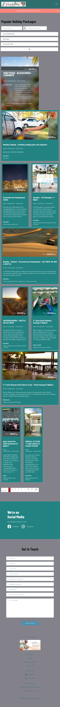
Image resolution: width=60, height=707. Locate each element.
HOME (30, 658)
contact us (30, 665)
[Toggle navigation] (56, 4)
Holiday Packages (30, 662)
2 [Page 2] (12, 489)
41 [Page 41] (28, 489)
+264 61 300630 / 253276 (30, 691)
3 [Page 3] (15, 489)
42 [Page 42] (32, 489)
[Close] (58, 11)
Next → (36, 489)
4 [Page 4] (18, 489)
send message (30, 623)
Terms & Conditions (36, 698)
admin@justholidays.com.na (30, 687)
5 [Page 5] (21, 489)
